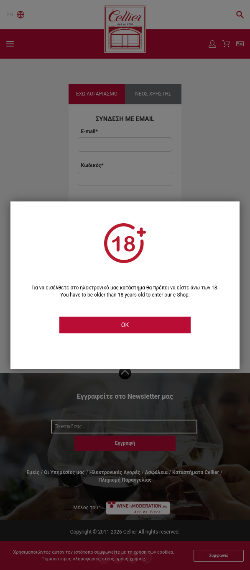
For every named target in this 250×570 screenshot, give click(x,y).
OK (125, 325)
